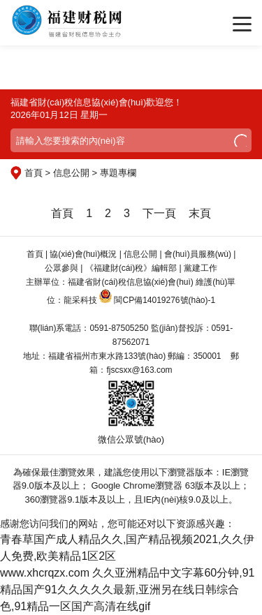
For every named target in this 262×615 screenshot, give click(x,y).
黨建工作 (200, 268)
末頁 (200, 213)
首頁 (62, 213)
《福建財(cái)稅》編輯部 (131, 268)
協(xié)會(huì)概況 (83, 254)
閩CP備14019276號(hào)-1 (164, 300)
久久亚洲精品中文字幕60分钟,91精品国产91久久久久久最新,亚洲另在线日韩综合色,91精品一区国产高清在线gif (127, 589)
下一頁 (159, 213)
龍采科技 (80, 300)
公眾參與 (61, 268)
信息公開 (140, 254)
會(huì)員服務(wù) (197, 254)
